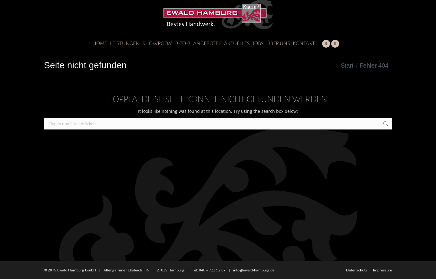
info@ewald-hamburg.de (254, 270)
